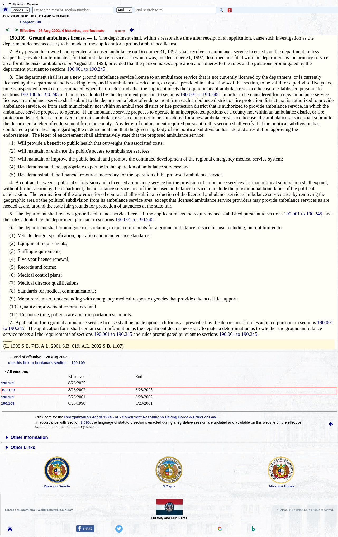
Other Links (23, 447)
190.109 (8, 383)
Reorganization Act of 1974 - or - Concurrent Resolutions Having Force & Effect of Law (140, 417)
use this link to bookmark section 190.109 (46, 363)
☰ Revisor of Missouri (22, 4)
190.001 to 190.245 (86, 69)
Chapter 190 (30, 22)
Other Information (29, 437)
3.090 (85, 422)
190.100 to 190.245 (39, 94)
